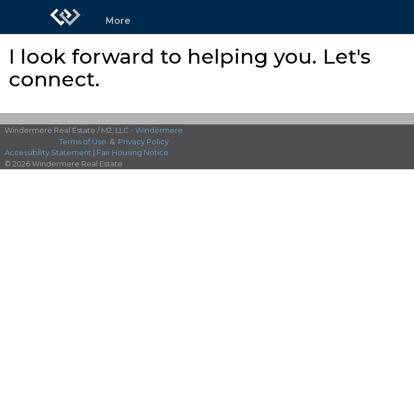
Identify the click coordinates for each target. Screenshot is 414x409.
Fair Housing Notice (133, 152)
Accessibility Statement (48, 152)
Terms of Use (82, 141)
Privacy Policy (143, 141)
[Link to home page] (65, 17)
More (118, 20)
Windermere (159, 130)
